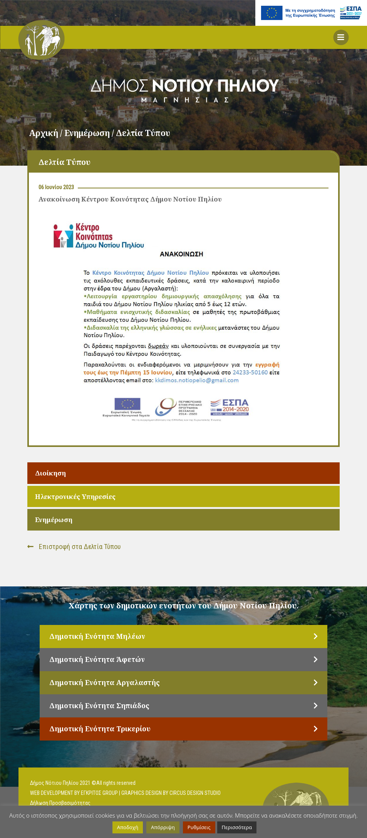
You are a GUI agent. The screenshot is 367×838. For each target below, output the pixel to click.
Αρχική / (46, 133)
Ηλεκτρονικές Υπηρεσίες (75, 496)
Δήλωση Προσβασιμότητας (60, 803)
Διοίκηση (50, 473)
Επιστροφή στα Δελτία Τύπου (74, 546)
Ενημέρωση (53, 519)
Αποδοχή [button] (127, 827)
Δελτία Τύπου (143, 133)
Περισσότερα (237, 827)
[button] (341, 37)
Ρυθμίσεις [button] (199, 827)
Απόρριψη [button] (163, 827)
